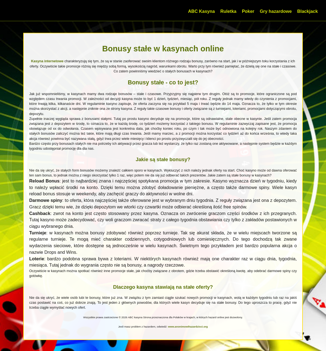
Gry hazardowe (276, 11)
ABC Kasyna (201, 11)
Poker (248, 11)
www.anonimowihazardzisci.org (188, 326)
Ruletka (228, 11)
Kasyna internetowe (47, 61)
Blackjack (307, 11)
